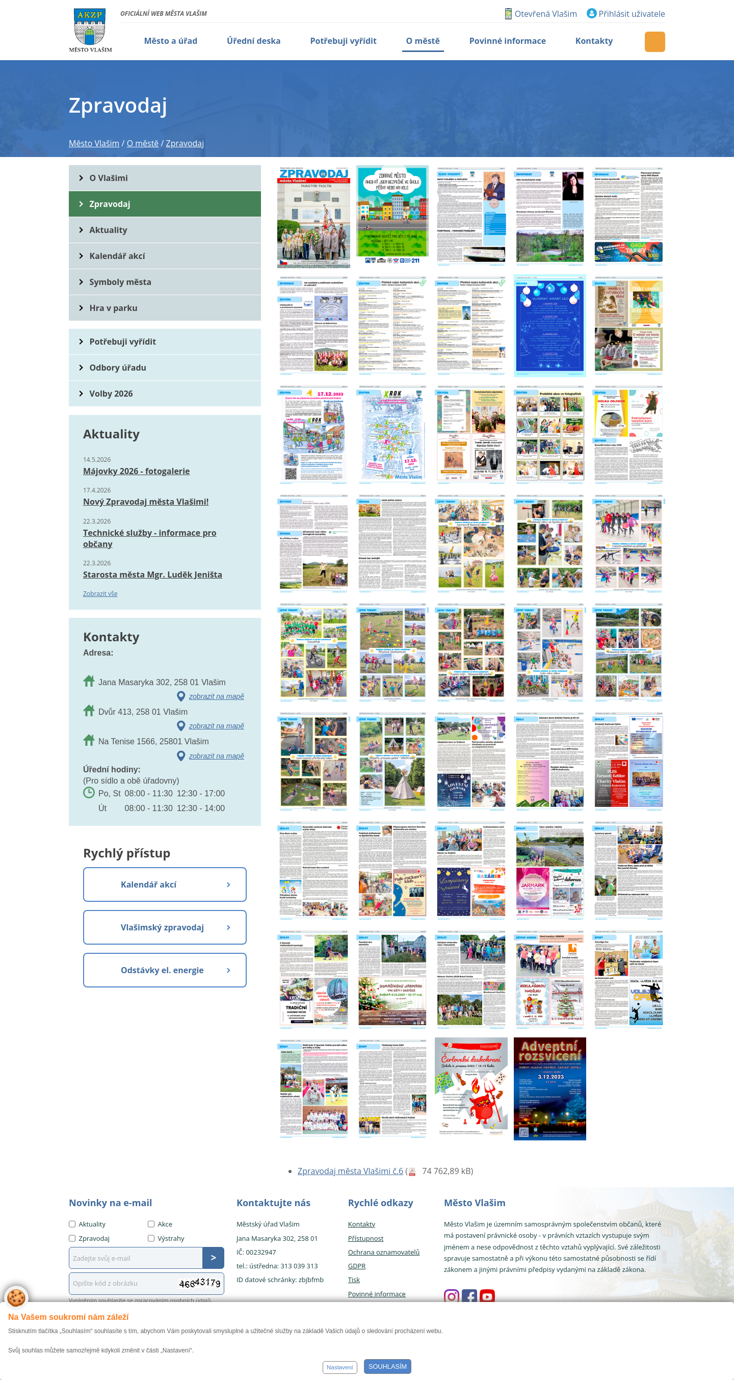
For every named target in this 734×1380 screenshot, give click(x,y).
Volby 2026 (111, 393)
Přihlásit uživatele (632, 13)
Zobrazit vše (100, 593)
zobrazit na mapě (216, 696)
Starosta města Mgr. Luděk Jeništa (152, 574)
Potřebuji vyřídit (123, 341)
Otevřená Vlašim (546, 13)
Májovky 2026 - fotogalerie (136, 471)
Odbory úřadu (118, 367)
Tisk (354, 1279)
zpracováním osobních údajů (173, 1300)
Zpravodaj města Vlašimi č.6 (350, 1171)
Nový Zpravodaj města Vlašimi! (145, 501)
